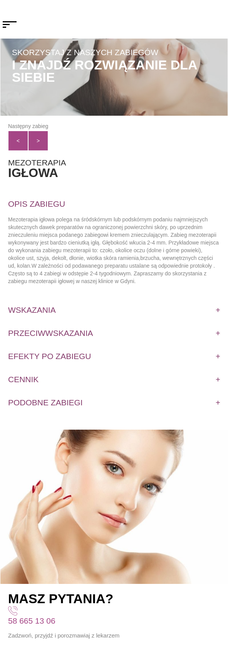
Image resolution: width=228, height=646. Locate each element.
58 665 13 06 (31, 621)
